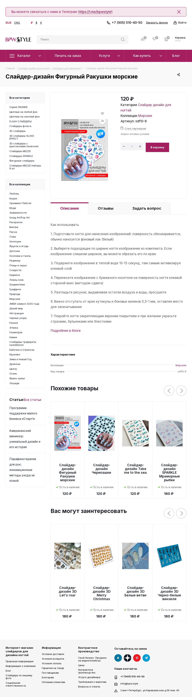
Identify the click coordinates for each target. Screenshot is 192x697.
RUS (8, 22)
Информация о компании (21, 665)
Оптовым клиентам (53, 682)
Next (181, 391)
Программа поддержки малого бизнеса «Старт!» (23, 413)
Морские (145, 116)
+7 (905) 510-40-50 (127, 22)
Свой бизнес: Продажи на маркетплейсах (92, 659)
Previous (169, 391)
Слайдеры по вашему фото (19, 677)
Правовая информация (19, 661)
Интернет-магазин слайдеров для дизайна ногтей (19, 651)
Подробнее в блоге (66, 331)
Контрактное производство (88, 649)
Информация (51, 647)
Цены (81, 665)
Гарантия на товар (53, 668)
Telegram (146, 658)
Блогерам (48, 677)
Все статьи (32, 400)
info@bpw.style (129, 683)
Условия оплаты (51, 663)
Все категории (19, 97)
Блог (8, 670)
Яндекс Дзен (127, 658)
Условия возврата (53, 658)
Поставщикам (50, 672)
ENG (17, 22)
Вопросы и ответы (89, 686)
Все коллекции (19, 184)
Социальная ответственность (16, 684)
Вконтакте (118, 658)
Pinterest (137, 658)
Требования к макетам (92, 681)
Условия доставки (53, 653)
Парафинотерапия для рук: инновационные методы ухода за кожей (22, 469)
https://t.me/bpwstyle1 (95, 12)
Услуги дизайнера (89, 677)
